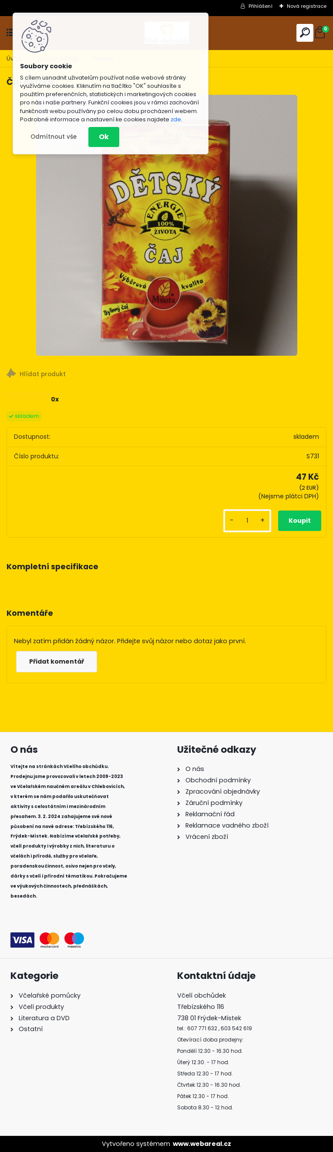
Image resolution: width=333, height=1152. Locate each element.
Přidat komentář (56, 661)
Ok (104, 137)
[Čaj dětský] (166, 225)
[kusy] (247, 520)
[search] (304, 32)
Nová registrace (306, 6)
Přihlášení (260, 6)
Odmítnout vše (53, 137)
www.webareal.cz (202, 1143)
